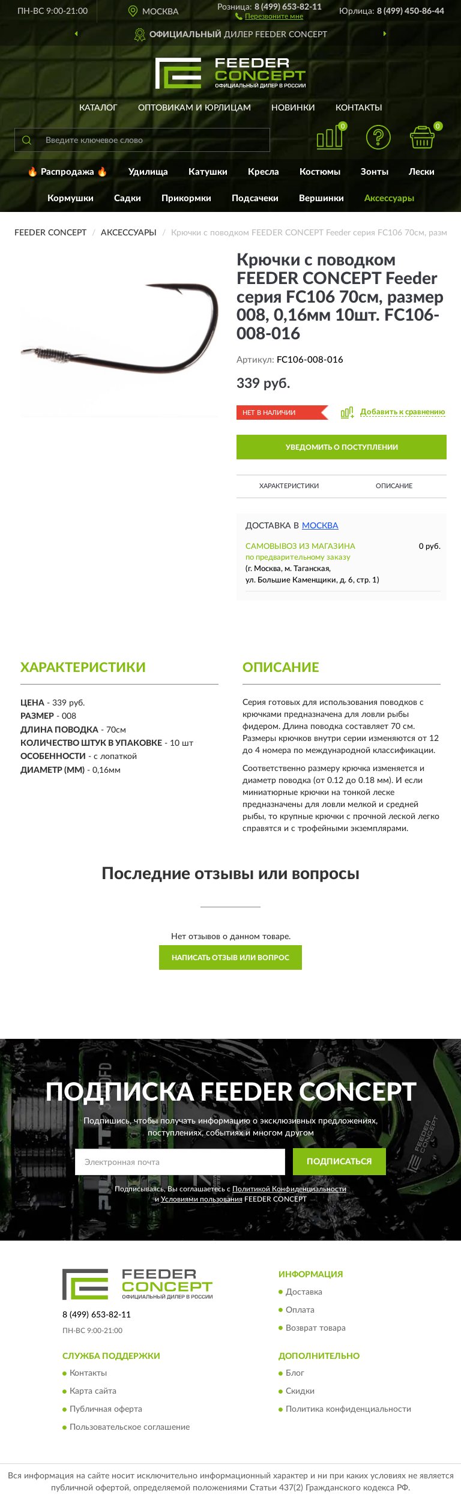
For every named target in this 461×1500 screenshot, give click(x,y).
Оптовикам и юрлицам (194, 108)
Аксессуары (389, 198)
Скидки (300, 1391)
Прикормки (186, 198)
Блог (295, 1373)
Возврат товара (316, 1328)
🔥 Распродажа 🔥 (67, 172)
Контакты (359, 108)
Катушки (207, 172)
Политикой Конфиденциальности (289, 1189)
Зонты (374, 172)
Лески (422, 172)
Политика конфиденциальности (348, 1409)
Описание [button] (394, 486)
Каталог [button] (98, 108)
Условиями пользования (202, 1199)
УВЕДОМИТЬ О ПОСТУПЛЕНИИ (342, 447)
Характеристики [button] (289, 486)
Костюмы (320, 172)
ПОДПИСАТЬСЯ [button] (339, 1162)
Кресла (263, 172)
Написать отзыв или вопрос (230, 957)
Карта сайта (93, 1391)
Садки (127, 198)
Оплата (300, 1310)
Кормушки (70, 198)
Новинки (293, 108)
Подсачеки (255, 198)
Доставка (304, 1292)
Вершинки (321, 198)
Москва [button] (320, 526)
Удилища (148, 172)
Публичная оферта (106, 1409)
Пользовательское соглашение (130, 1427)
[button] (269, 15)
